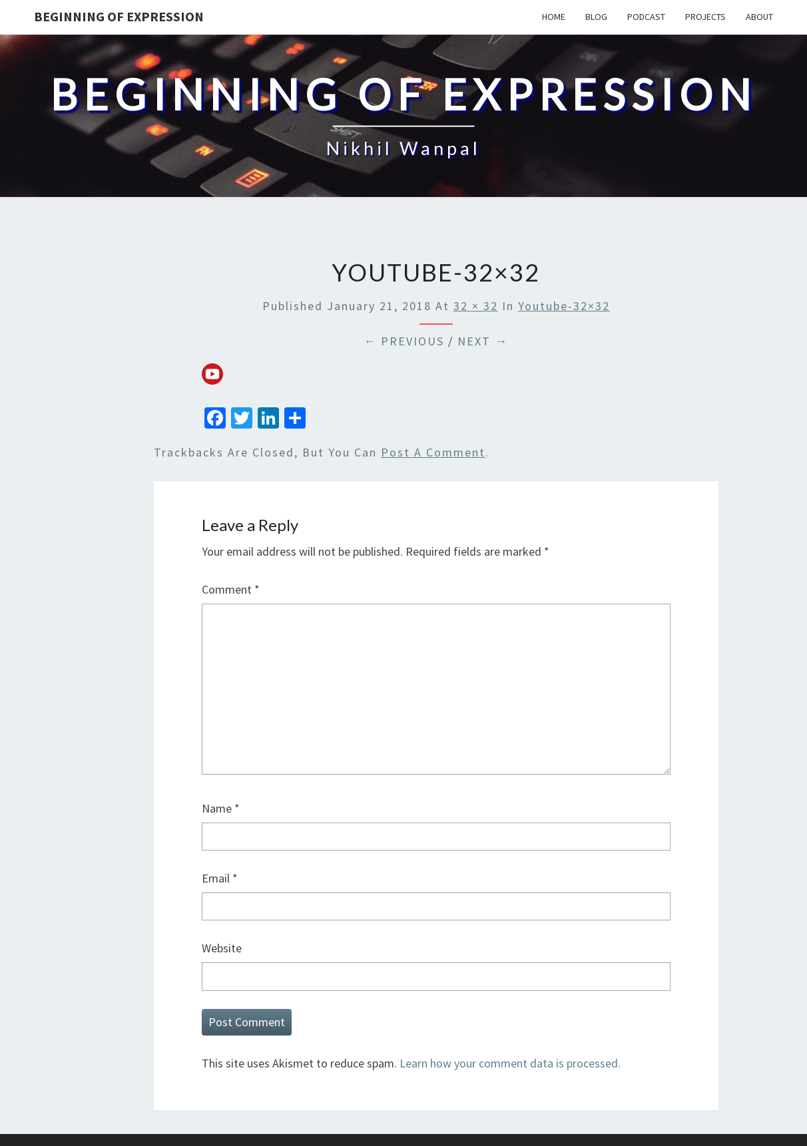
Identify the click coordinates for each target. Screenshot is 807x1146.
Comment (231, 589)
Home (553, 17)
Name (221, 808)
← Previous (404, 341)
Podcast (646, 17)
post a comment (433, 452)
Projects (705, 17)
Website (222, 948)
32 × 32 (475, 305)
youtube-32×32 (564, 305)
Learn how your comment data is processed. (510, 1063)
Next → (482, 341)
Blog (596, 17)
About (759, 17)
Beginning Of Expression (119, 16)
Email (220, 878)
